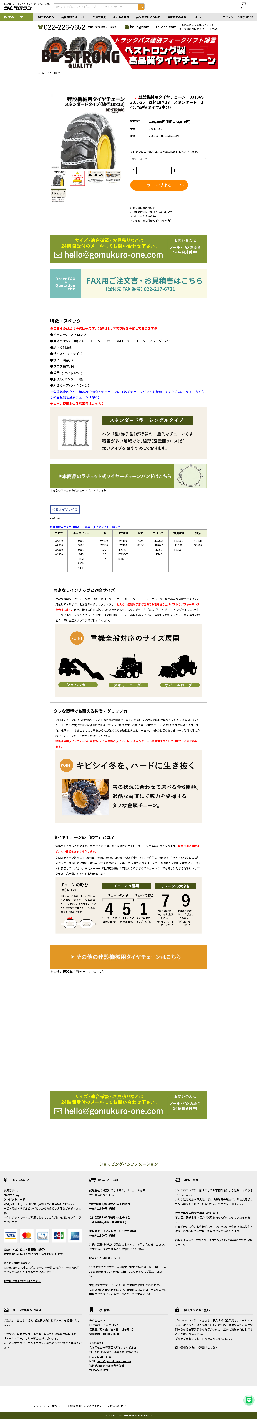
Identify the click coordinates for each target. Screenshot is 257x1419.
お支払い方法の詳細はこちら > (22, 1281)
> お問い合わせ (117, 1406)
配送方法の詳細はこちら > (105, 1258)
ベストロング (53, 72)
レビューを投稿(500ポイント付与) (152, 220)
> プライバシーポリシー (48, 1406)
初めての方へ (46, 17)
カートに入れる (159, 185)
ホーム (40, 72)
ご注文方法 (99, 17)
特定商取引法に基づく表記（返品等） (154, 212)
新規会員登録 (245, 17)
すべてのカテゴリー (15, 17)
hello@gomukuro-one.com (153, 26)
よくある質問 (121, 17)
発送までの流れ (176, 17)
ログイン (228, 17)
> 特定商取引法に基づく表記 (85, 1406)
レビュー (198, 17)
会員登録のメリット (73, 17)
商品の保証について (148, 17)
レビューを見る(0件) (144, 216)
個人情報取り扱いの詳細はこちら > (196, 1347)
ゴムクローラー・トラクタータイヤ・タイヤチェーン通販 (27, 4)
